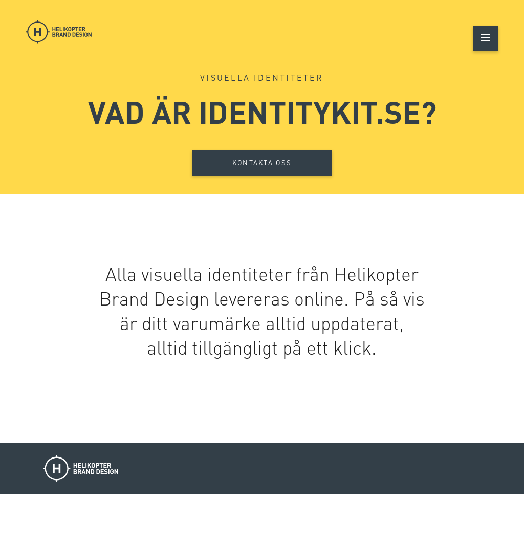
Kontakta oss (262, 162)
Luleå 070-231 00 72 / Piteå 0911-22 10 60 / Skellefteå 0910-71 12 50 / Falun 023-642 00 (310, 520)
